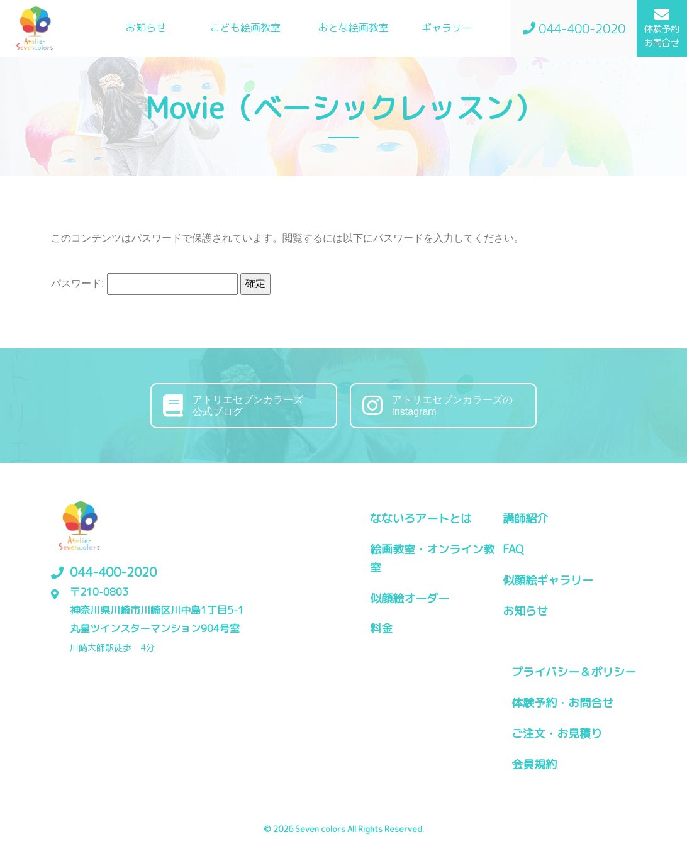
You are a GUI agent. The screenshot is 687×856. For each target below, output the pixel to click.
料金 (381, 628)
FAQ (513, 549)
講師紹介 (525, 518)
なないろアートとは (421, 518)
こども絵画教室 (245, 28)
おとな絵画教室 (353, 28)
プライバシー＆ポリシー (573, 672)
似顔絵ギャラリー (548, 580)
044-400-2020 (113, 572)
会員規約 (534, 764)
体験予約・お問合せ (562, 703)
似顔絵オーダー (409, 598)
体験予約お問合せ (661, 27)
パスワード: (144, 284)
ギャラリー (447, 28)
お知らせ (146, 28)
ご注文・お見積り (556, 734)
